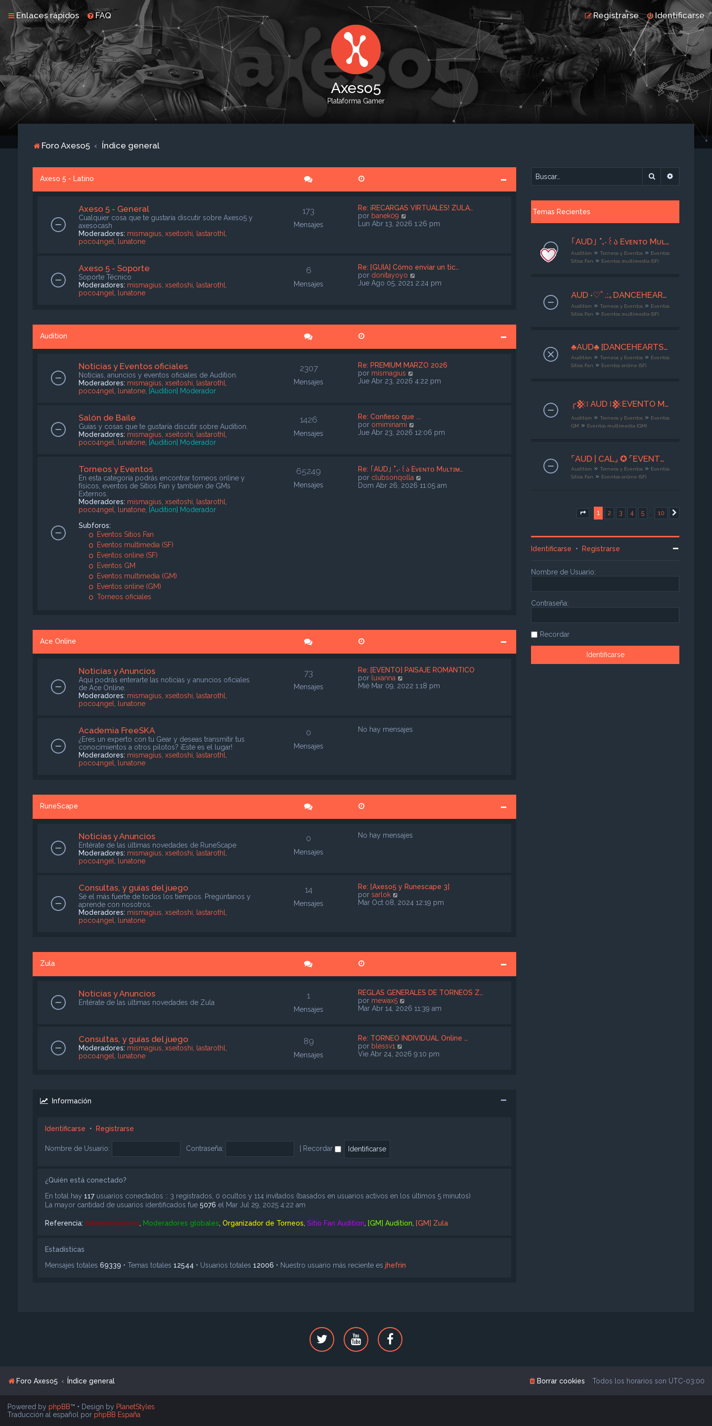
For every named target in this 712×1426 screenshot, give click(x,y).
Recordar (322, 1148)
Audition (53, 336)
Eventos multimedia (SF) (131, 545)
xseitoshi (179, 234)
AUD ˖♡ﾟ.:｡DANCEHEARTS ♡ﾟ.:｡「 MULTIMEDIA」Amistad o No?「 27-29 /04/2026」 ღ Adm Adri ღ (620, 295)
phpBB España (117, 1415)
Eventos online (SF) (123, 555)
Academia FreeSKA (117, 730)
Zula (47, 963)
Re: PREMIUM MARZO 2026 (402, 365)
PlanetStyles (135, 1407)
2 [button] (609, 513)
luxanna (383, 678)
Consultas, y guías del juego (133, 888)
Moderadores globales (181, 1223)
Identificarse (65, 1129)
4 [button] (631, 513)
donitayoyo (389, 275)
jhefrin (395, 1265)
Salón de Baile (107, 418)
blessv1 (383, 1046)
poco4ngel (96, 241)
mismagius (144, 234)
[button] (583, 513)
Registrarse (115, 1129)
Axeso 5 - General (114, 209)
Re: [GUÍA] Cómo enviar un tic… (408, 267)
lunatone (131, 241)
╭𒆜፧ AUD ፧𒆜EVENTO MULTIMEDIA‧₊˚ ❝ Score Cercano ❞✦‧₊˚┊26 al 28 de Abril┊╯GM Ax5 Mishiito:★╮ (620, 404)
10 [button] (661, 513)
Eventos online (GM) (125, 586)
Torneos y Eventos (116, 469)
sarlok (381, 895)
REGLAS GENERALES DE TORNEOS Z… (420, 993)
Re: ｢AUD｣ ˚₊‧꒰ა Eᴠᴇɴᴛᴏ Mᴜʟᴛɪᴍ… (410, 469)
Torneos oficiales (120, 597)
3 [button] (621, 513)
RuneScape (59, 806)
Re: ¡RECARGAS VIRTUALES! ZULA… (415, 208)
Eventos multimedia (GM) (133, 576)
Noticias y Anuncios (117, 671)
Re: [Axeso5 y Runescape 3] (403, 887)
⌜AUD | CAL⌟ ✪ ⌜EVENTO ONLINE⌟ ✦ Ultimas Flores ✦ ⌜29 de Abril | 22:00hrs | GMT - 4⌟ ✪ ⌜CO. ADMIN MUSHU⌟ (620, 459)
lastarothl (210, 234)
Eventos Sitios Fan (121, 534)
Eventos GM (112, 566)
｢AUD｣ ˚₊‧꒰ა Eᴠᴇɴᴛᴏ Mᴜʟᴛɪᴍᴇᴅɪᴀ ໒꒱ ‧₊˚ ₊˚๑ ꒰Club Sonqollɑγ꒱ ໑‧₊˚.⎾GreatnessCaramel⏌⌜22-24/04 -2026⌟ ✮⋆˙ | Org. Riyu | (620, 241)
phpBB (59, 1407)
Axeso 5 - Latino (67, 179)
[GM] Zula (432, 1223)
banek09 (385, 216)
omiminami (389, 424)
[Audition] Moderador (182, 391)
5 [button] (642, 513)
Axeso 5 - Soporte (114, 268)
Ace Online (58, 641)
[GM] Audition (390, 1223)
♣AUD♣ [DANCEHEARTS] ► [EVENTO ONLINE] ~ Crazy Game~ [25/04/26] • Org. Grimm (620, 347)
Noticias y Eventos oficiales (133, 366)
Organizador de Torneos (263, 1223)
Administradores (112, 1223)
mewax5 (384, 1000)
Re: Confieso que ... (389, 417)
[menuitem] (99, 15)
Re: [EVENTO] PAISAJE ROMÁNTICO (416, 670)
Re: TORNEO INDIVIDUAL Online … (413, 1038)
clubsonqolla (392, 477)
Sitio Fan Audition (335, 1223)
